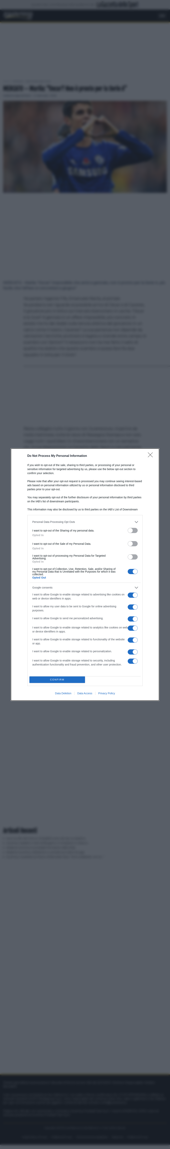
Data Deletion (63, 693)
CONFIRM (57, 679)
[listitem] (85, 522)
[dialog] (85, 575)
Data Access (84, 693)
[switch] (133, 530)
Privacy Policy (106, 693)
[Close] (151, 456)
